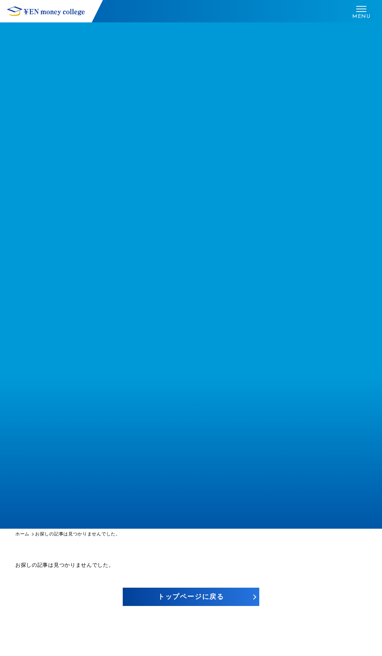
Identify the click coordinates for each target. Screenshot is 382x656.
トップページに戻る (191, 596)
